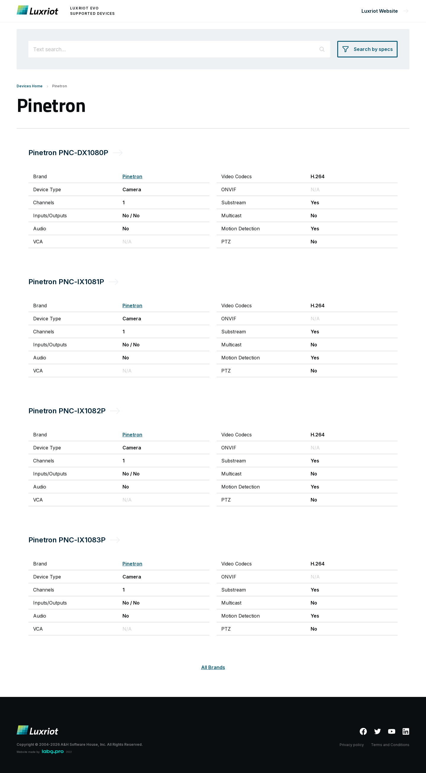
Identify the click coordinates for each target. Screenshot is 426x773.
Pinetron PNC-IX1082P (67, 410)
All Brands (213, 667)
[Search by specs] (367, 49)
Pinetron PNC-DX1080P (68, 152)
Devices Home (30, 86)
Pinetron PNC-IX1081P (66, 281)
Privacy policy (352, 745)
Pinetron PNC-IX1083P (67, 540)
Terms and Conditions (390, 745)
